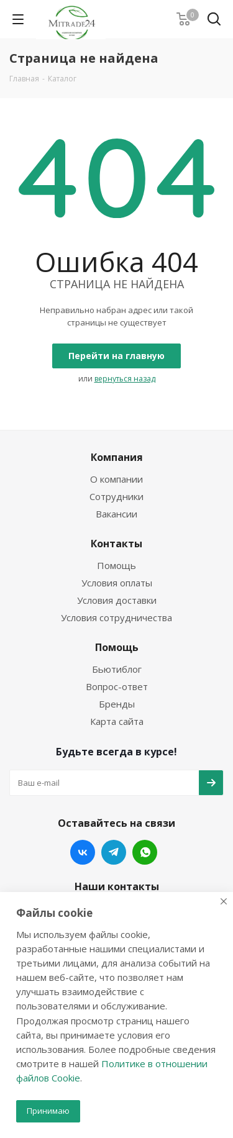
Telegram (113, 852)
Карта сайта (117, 721)
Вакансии (116, 514)
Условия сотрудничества (116, 617)
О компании (116, 479)
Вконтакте (82, 852)
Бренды (117, 704)
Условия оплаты (116, 582)
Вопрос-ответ (117, 686)
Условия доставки (117, 600)
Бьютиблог (117, 669)
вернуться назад (124, 378)
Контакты (116, 543)
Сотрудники (116, 496)
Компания (117, 457)
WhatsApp (144, 852)
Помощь (116, 565)
